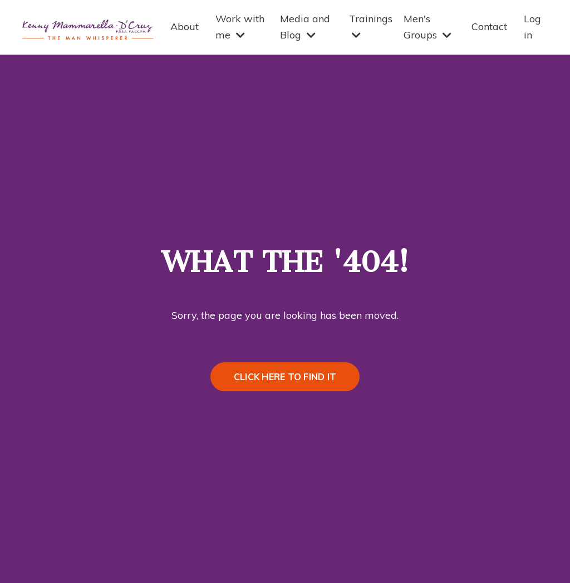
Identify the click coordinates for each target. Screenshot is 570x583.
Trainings (370, 26)
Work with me (239, 26)
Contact (489, 26)
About (184, 26)
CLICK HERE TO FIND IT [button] (285, 376)
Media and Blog (305, 26)
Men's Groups (427, 26)
